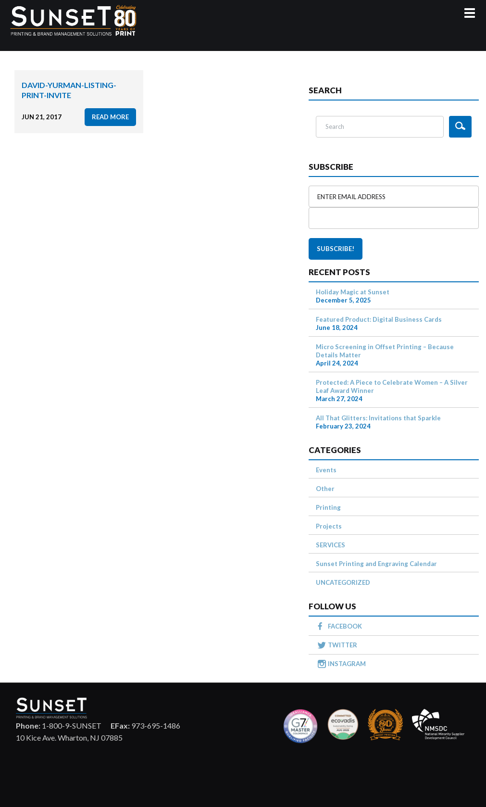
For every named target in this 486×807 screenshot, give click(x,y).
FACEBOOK (345, 626)
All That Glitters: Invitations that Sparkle (378, 418)
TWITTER (342, 645)
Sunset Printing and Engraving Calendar (376, 563)
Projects (329, 526)
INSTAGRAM (347, 664)
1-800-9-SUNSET (58, 725)
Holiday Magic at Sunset (352, 292)
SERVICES (330, 545)
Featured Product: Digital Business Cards (379, 319)
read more (110, 117)
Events (326, 470)
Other (325, 488)
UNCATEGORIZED (343, 582)
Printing (328, 507)
